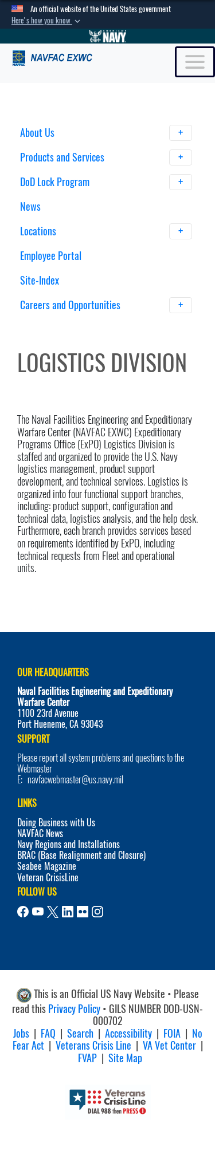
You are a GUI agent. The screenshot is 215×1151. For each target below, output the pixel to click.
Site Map (125, 1058)
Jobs (21, 1033)
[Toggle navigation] (195, 61)
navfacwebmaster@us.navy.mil (75, 780)
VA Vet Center (169, 1045)
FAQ (48, 1033)
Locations (106, 231)
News (30, 206)
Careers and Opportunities (106, 305)
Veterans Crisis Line (93, 1045)
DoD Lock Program (106, 182)
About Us (106, 133)
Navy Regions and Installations (68, 844)
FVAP (87, 1058)
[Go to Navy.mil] (108, 36)
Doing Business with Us (56, 823)
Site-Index (39, 280)
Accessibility (128, 1033)
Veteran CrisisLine (48, 878)
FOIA (172, 1033)
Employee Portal (50, 256)
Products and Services (106, 157)
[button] (47, 20)
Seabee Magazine (46, 866)
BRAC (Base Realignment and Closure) (81, 855)
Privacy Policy (74, 1009)
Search (80, 1033)
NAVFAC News (40, 833)
